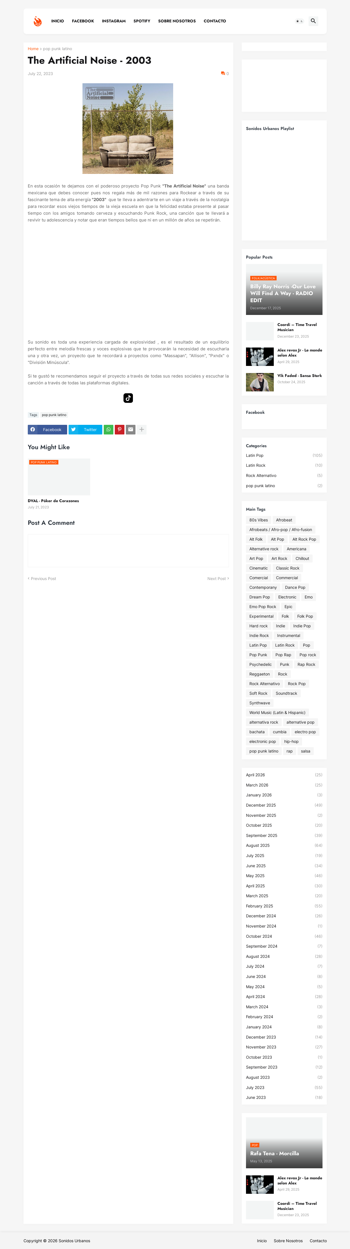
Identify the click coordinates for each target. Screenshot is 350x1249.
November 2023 (284, 1047)
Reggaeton (259, 674)
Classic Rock (288, 568)
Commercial (287, 577)
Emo (309, 596)
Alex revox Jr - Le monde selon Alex (299, 353)
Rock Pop (297, 683)
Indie (280, 625)
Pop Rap (283, 654)
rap (290, 751)
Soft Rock (258, 693)
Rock (282, 674)
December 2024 (284, 916)
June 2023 (284, 1097)
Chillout (302, 558)
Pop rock (308, 654)
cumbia (280, 731)
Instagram (114, 21)
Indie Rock (259, 635)
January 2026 (284, 795)
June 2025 (284, 866)
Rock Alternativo (284, 475)
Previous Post (43, 578)
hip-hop (291, 741)
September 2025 (284, 835)
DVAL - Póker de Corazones (53, 500)
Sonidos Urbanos (74, 1240)
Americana (296, 548)
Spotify (141, 21)
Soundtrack (286, 693)
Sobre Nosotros (177, 21)
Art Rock (279, 558)
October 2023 (284, 1057)
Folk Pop (305, 616)
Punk (284, 664)
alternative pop (301, 722)
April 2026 (284, 775)
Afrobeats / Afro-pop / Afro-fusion (280, 529)
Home (33, 49)
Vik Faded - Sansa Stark (299, 375)
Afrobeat (284, 519)
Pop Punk (258, 654)
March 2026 (284, 785)
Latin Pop (284, 455)
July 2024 (284, 966)
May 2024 (284, 987)
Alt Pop (277, 539)
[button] (299, 21)
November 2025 (284, 815)
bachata (257, 731)
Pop (306, 645)
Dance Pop (295, 587)
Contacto (215, 21)
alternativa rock (263, 722)
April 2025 (284, 886)
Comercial (258, 577)
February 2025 (284, 906)
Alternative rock (264, 548)
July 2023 (284, 1087)
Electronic (287, 596)
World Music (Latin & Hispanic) (277, 712)
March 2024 (284, 1007)
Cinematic (258, 568)
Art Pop (256, 558)
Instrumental (288, 635)
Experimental (261, 616)
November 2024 (284, 926)
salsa (305, 751)
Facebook (83, 21)
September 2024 (284, 946)
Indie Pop (302, 625)
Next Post (216, 578)
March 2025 (284, 896)
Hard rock (258, 625)
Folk (285, 616)
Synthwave (259, 702)
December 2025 (284, 805)
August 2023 (284, 1077)
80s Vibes (258, 519)
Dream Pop (259, 596)
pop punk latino (57, 49)
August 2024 (284, 956)
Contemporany (263, 587)
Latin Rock (284, 465)
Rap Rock (306, 664)
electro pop (305, 731)
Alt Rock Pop (304, 539)
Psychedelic (260, 664)
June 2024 (284, 976)
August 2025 (284, 845)
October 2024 (284, 936)
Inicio (57, 21)
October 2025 (284, 825)
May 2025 (284, 876)
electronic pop (262, 741)
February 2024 (284, 1017)
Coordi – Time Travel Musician (297, 327)
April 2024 (284, 996)
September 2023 (284, 1067)
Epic (288, 606)
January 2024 (284, 1027)
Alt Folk (256, 539)
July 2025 (284, 855)
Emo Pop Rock (262, 606)
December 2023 (284, 1037)
